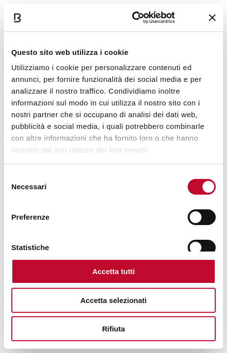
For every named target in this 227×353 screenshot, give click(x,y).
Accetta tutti (113, 271)
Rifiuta (113, 329)
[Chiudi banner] (212, 17)
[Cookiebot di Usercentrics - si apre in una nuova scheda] (133, 17)
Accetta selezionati (113, 300)
